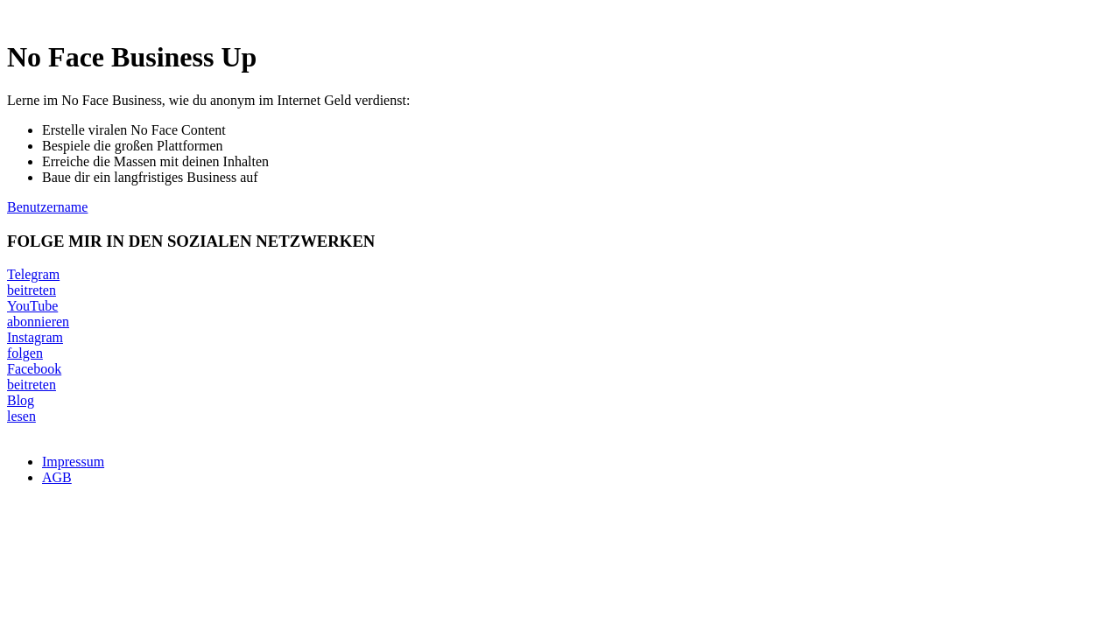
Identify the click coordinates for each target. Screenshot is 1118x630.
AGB (57, 477)
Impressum (73, 461)
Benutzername (47, 207)
